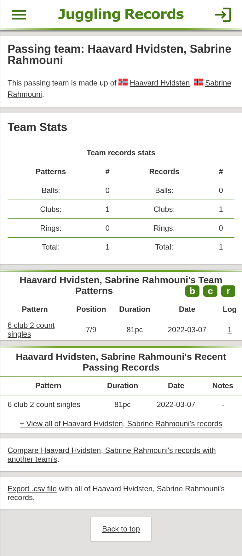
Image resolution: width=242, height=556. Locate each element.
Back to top (121, 529)
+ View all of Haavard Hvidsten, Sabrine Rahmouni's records (121, 423)
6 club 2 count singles (44, 404)
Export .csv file (32, 488)
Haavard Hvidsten (160, 83)
